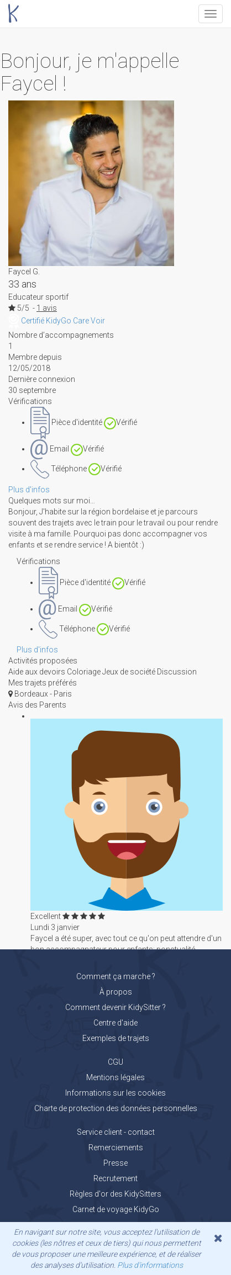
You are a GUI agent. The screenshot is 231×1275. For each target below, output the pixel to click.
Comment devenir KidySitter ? (115, 1007)
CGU (115, 1062)
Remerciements (115, 1147)
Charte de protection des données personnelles (115, 1108)
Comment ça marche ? (115, 976)
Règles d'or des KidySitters (115, 1193)
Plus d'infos (29, 489)
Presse (115, 1163)
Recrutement (115, 1178)
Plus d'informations (150, 1265)
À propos (115, 991)
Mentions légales (115, 1077)
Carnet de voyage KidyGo (115, 1209)
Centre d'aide (115, 1022)
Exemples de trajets (115, 1038)
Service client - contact (116, 1132)
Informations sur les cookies (115, 1092)
